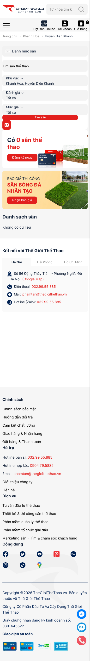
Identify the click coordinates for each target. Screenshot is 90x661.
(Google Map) (33, 279)
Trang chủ (9, 36)
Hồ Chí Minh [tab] (73, 262)
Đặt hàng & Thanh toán (21, 441)
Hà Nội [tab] (17, 262)
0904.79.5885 (42, 465)
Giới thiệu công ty (17, 482)
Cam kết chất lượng (18, 425)
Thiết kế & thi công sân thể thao (29, 513)
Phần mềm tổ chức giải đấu (25, 530)
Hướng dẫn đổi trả (17, 417)
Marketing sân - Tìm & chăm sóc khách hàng (39, 538)
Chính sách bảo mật (19, 409)
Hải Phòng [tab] (45, 262)
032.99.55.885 (44, 286)
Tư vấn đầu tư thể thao (21, 505)
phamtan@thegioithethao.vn (44, 294)
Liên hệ (8, 490)
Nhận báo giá (22, 200)
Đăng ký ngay (22, 157)
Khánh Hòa (31, 36)
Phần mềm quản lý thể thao (25, 522)
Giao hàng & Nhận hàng (22, 433)
